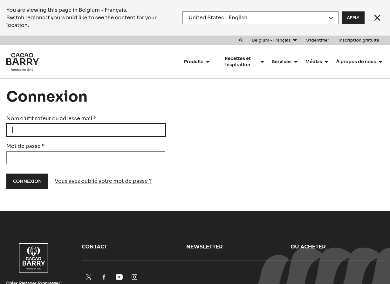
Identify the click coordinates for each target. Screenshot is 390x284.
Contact (94, 247)
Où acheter (308, 247)
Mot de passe (25, 146)
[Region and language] (260, 17)
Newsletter (204, 247)
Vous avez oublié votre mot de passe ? (103, 181)
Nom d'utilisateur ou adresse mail (51, 118)
